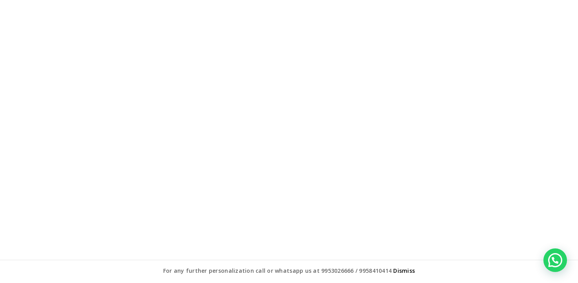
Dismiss (404, 270)
